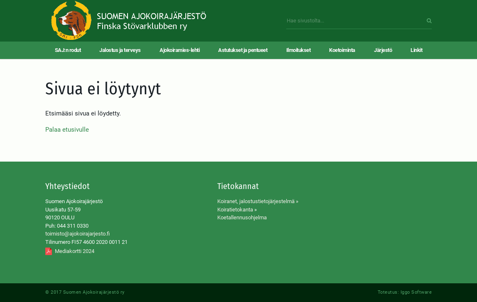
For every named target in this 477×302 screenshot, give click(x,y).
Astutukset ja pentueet (242, 50)
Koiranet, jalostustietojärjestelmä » (257, 201)
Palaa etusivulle (67, 129)
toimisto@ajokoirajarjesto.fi (77, 234)
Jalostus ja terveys (120, 50)
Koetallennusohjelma (242, 217)
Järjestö (383, 50)
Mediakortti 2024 (74, 251)
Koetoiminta (342, 50)
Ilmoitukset (298, 50)
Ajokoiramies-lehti (179, 50)
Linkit (416, 50)
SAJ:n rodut (68, 50)
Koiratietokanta (235, 209)
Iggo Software (416, 292)
